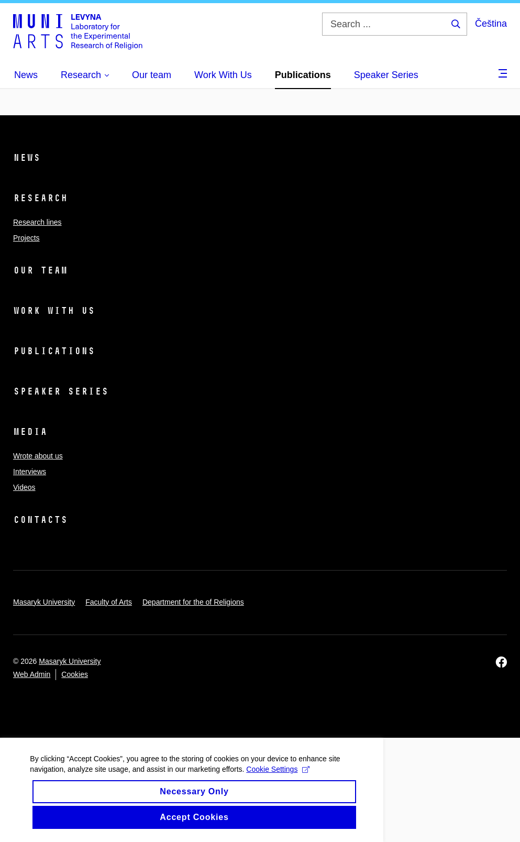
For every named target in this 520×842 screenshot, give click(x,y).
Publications (54, 351)
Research (40, 198)
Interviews (29, 471)
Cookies (74, 674)
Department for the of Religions (193, 602)
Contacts (40, 520)
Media (30, 432)
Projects (26, 238)
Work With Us (54, 310)
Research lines (37, 222)
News (26, 157)
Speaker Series (60, 391)
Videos (24, 487)
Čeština (491, 23)
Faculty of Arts (108, 602)
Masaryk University (44, 602)
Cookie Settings (162, 778)
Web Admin (31, 674)
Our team (40, 270)
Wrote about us (38, 456)
